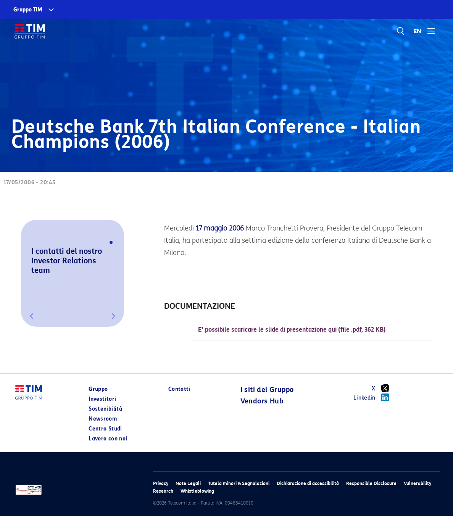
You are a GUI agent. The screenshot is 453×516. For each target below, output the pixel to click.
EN (417, 31)
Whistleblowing (197, 491)
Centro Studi (105, 429)
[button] (32, 316)
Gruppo (98, 389)
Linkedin (373, 397)
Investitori (102, 399)
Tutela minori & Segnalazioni (238, 483)
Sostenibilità (105, 409)
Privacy (160, 483)
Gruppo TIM (27, 9)
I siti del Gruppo (267, 389)
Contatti (179, 389)
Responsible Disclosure (371, 483)
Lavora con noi (108, 438)
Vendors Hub (261, 401)
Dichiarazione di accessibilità (308, 483)
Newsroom (103, 419)
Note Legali (188, 483)
